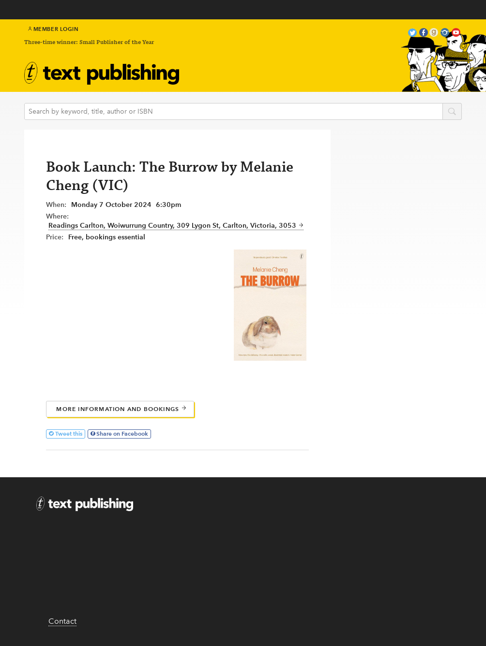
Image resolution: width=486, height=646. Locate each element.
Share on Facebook (122, 433)
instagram (444, 34)
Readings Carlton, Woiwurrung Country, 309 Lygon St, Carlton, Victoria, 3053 (176, 225)
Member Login (53, 29)
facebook (423, 34)
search (452, 112)
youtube (456, 34)
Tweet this (68, 433)
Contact (62, 621)
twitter (412, 34)
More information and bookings (121, 408)
